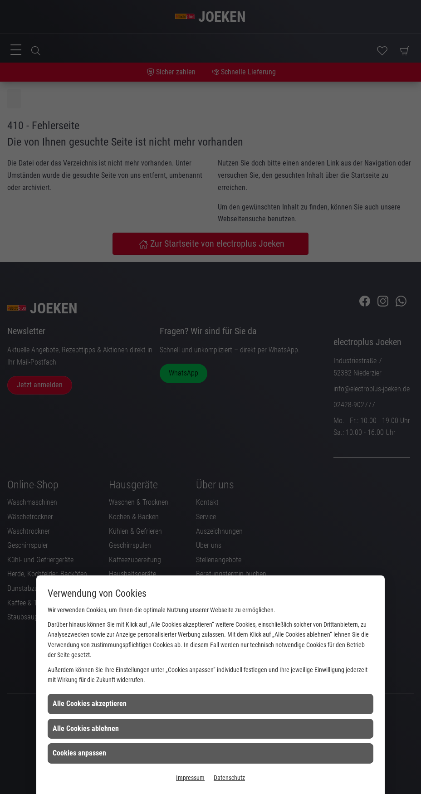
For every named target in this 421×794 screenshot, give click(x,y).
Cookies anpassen (79, 753)
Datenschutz (229, 777)
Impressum (190, 777)
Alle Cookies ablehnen (86, 728)
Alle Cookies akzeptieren (90, 703)
